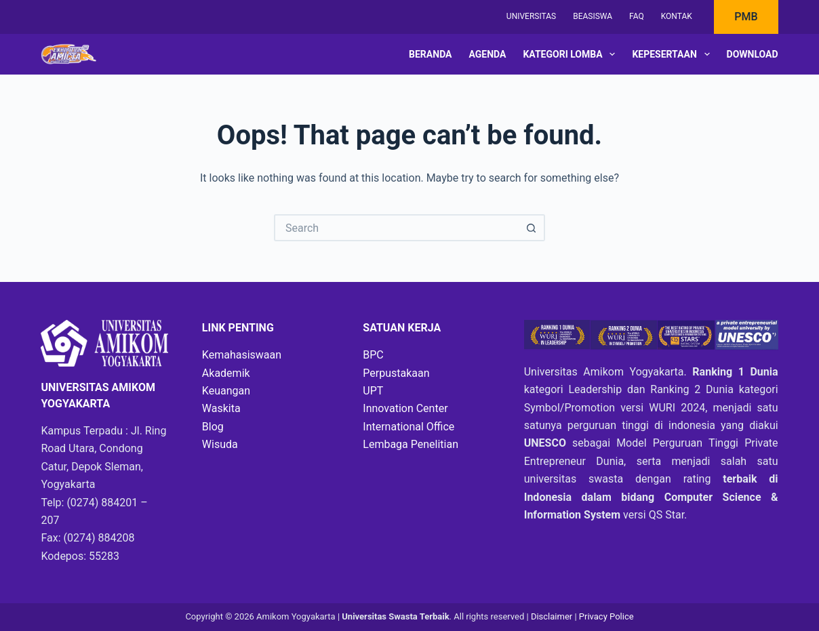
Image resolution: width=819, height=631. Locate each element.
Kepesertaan (673, 54)
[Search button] (531, 227)
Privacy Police (606, 616)
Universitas (531, 16)
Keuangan (226, 390)
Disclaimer (553, 616)
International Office (408, 426)
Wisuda (220, 444)
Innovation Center (405, 408)
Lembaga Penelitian (410, 444)
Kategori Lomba (571, 54)
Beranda (430, 54)
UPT (373, 390)
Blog (213, 426)
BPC (373, 354)
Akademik (226, 373)
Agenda (487, 54)
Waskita (221, 408)
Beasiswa (592, 16)
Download (752, 54)
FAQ (636, 16)
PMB (745, 16)
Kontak (676, 16)
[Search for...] (396, 227)
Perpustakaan (396, 373)
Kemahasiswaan (241, 354)
